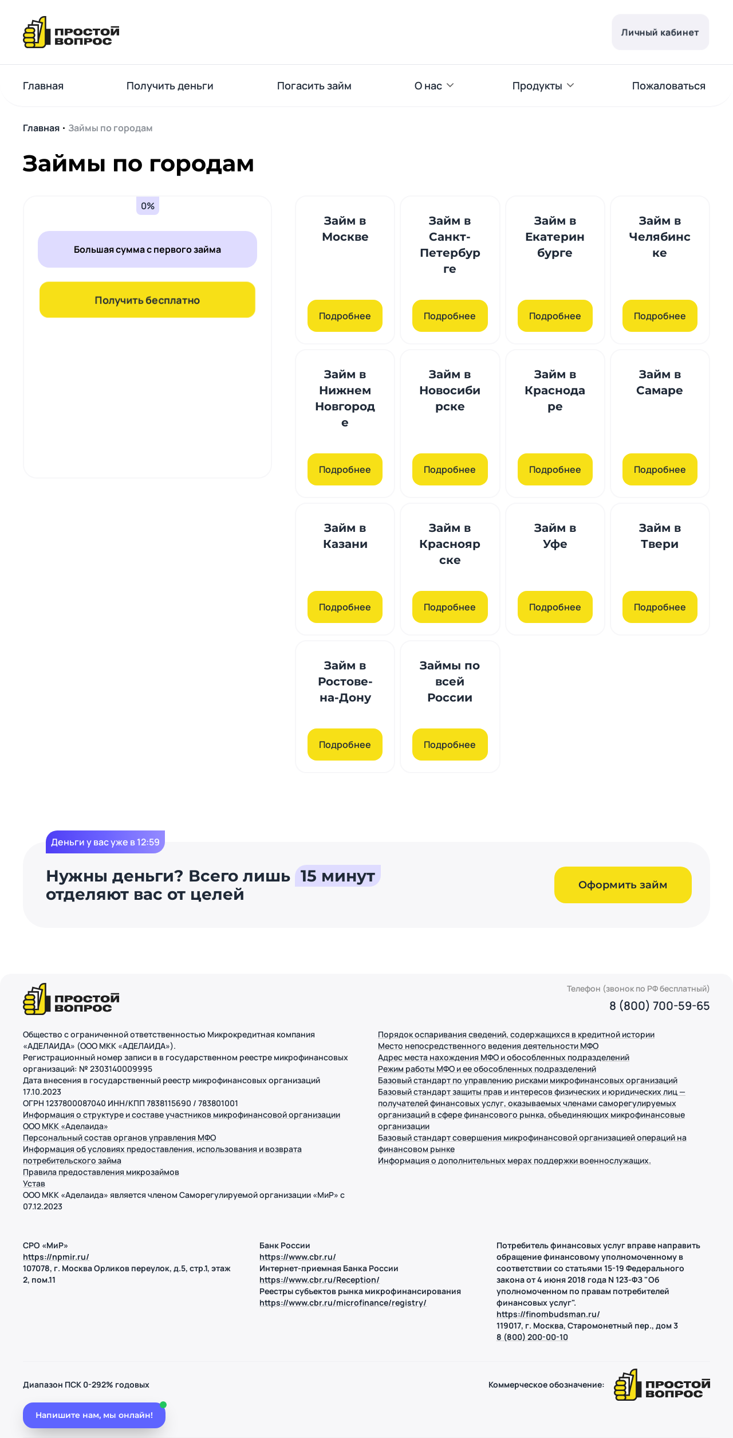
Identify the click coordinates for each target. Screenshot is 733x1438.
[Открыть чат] (94, 1414)
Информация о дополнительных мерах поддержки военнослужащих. (514, 1160)
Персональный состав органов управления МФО (119, 1137)
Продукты (537, 85)
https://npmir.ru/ (56, 1256)
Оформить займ (623, 885)
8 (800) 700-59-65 (659, 1005)
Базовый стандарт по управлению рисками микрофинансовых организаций (527, 1080)
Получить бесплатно (147, 300)
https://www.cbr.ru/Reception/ (319, 1279)
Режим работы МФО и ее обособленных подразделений (487, 1068)
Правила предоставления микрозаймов (101, 1171)
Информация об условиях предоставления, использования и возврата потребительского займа (162, 1154)
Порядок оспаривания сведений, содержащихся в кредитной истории (516, 1034)
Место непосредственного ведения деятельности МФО (488, 1045)
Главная (43, 85)
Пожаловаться (669, 85)
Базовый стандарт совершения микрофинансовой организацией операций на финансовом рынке (532, 1143)
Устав (34, 1183)
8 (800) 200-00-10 (532, 1336)
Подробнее (345, 315)
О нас (428, 85)
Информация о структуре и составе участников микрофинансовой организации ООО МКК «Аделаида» (181, 1120)
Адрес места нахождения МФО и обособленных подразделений (503, 1057)
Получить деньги (170, 85)
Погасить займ (314, 85)
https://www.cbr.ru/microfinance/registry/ (343, 1302)
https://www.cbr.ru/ (297, 1256)
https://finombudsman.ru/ (548, 1313)
